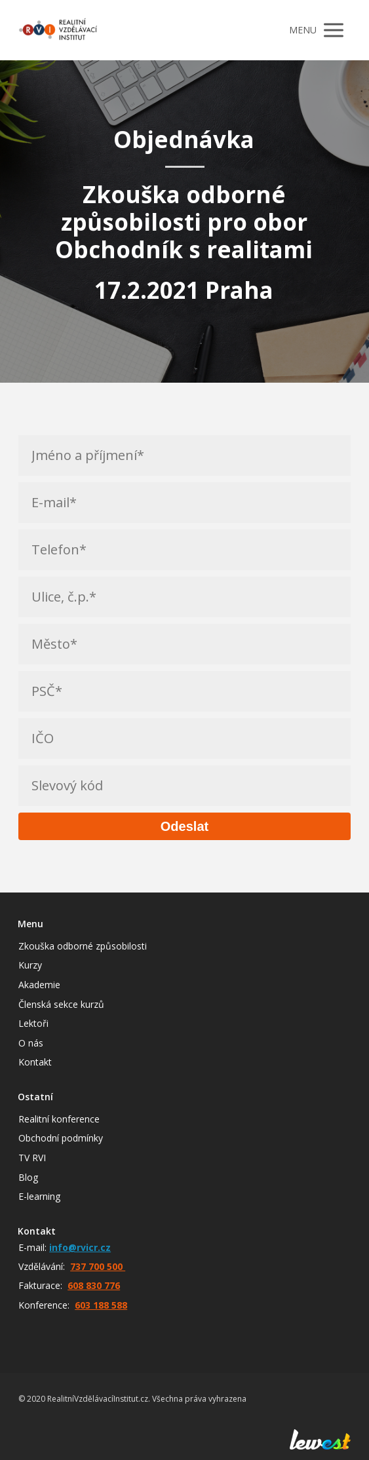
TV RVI (32, 1157)
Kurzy (30, 965)
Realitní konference (59, 1119)
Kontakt (35, 1062)
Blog (28, 1177)
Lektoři (33, 1023)
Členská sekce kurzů (61, 1004)
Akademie (39, 984)
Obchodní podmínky (60, 1138)
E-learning (39, 1196)
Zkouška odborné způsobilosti (82, 946)
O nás (30, 1043)
